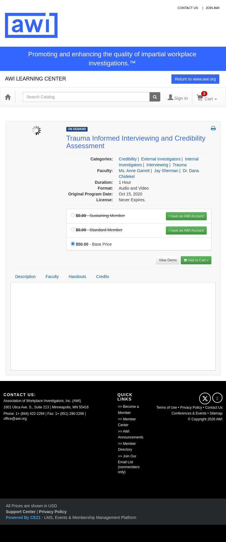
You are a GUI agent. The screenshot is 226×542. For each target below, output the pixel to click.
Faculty (52, 276)
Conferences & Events (189, 413)
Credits (102, 276)
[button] (213, 128)
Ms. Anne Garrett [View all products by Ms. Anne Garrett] (134, 170)
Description (25, 276)
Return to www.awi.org (195, 79)
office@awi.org (15, 419)
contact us (188, 8)
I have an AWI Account (186, 216)
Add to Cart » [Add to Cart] (196, 260)
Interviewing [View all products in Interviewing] (157, 164)
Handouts (77, 276)
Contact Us (213, 407)
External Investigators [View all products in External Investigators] (161, 159)
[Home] (7, 97)
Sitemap (216, 413)
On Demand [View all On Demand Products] (77, 129)
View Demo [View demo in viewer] (168, 260)
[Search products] (154, 97)
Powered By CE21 (24, 517)
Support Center (21, 511)
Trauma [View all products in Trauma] (180, 164)
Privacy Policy (191, 407)
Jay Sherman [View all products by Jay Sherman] (166, 170)
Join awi (213, 8)
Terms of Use (166, 407)
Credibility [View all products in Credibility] (128, 159)
